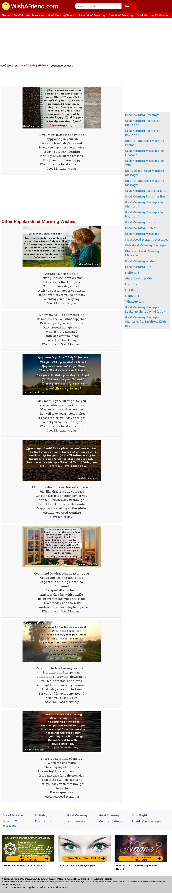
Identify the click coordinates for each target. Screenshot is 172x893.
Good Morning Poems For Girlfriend (142, 123)
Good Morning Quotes (140, 228)
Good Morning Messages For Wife (144, 163)
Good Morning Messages (29, 15)
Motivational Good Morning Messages (144, 173)
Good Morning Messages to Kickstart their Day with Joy (145, 309)
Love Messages (13, 815)
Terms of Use (19, 887)
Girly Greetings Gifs (139, 278)
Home (6, 15)
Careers (64, 887)
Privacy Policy (53, 887)
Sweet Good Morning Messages (146, 239)
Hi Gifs (130, 290)
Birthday (41, 815)
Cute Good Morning (121, 15)
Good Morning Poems (61, 15)
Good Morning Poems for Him (145, 190)
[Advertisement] (87, 42)
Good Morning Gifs (138, 267)
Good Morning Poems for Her (145, 196)
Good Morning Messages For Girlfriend (144, 204)
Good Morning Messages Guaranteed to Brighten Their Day (145, 321)
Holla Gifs (132, 296)
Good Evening (109, 815)
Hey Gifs (131, 284)
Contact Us (6, 887)
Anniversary (76, 821)
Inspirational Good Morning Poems (144, 143)
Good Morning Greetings (142, 115)
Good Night (139, 815)
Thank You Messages (146, 821)
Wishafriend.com (9, 879)
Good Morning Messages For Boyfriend (144, 214)
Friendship (43, 821)
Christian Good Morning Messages (142, 253)
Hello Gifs (132, 272)
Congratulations (110, 821)
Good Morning (9, 65)
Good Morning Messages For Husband (144, 153)
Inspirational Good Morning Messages (144, 183)
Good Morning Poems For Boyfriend (142, 133)
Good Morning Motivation (153, 15)
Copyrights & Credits (36, 887)
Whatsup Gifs (134, 301)
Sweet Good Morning (92, 15)
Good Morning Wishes (33, 65)
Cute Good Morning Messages (145, 245)
